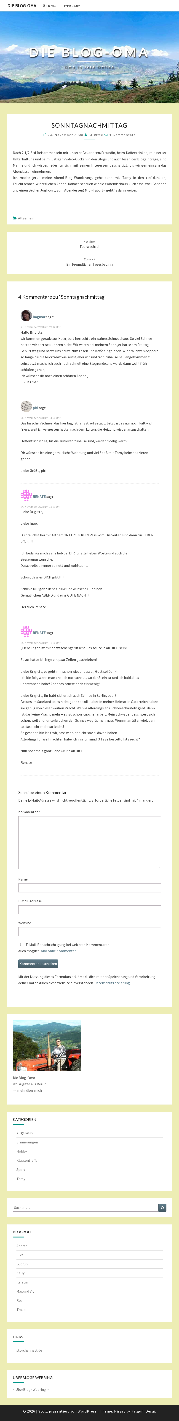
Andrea (21, 1245)
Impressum (72, 6)
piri (35, 407)
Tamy (20, 1178)
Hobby (21, 1151)
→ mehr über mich (27, 1090)
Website (24, 923)
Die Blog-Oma (21, 5)
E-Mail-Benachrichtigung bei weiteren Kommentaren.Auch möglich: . (64, 947)
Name (23, 879)
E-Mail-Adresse (30, 901)
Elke (19, 1255)
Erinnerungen (27, 1142)
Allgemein (26, 218)
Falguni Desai (143, 1411)
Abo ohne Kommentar (58, 950)
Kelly (20, 1273)
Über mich (50, 6)
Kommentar (29, 812)
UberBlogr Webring (31, 1389)
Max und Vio (25, 1291)
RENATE (39, 496)
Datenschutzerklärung (112, 983)
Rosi (19, 1300)
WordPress (87, 1411)
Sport (20, 1169)
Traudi (21, 1309)
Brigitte (96, 135)
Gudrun (22, 1264)
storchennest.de (29, 1350)
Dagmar (39, 317)
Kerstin (22, 1282)
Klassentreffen (28, 1160)
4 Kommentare (122, 135)
